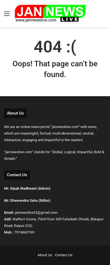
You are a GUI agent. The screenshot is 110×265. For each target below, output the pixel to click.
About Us (45, 255)
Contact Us (64, 255)
